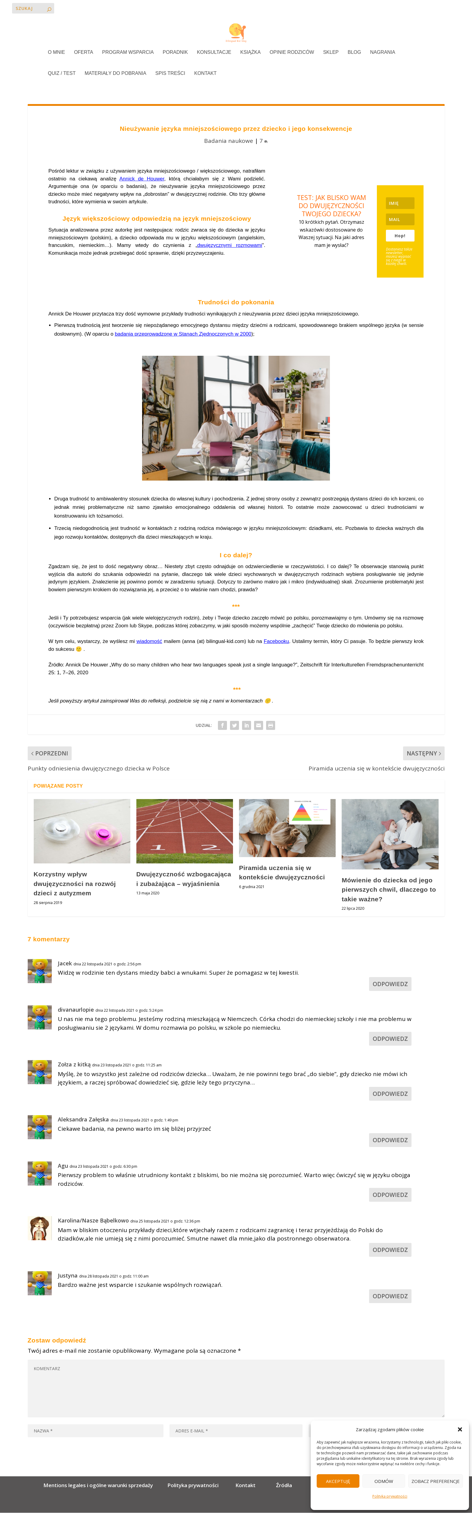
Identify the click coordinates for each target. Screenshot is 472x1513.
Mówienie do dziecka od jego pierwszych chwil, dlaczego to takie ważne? (389, 890)
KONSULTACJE (214, 53)
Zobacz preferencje (435, 1481)
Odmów (383, 1481)
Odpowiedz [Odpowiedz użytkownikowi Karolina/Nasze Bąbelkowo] (390, 1250)
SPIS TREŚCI (170, 74)
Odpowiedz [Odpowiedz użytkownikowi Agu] (390, 1195)
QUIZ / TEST (62, 74)
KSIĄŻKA (250, 53)
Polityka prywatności (389, 1496)
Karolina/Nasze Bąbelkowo (93, 1221)
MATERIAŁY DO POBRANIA (115, 74)
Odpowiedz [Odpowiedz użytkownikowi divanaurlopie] (390, 1039)
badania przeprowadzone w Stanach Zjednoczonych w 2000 (183, 334)
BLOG (354, 53)
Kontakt (245, 1485)
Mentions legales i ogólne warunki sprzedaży (99, 1485)
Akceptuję (338, 1481)
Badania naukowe (228, 141)
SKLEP (331, 53)
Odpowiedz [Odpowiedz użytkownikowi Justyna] (390, 1296)
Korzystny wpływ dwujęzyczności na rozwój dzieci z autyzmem (75, 884)
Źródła (283, 1485)
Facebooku (276, 642)
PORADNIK (175, 53)
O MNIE (56, 53)
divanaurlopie (76, 1009)
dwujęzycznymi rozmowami (229, 246)
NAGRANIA (382, 53)
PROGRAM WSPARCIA (128, 53)
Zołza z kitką (74, 1065)
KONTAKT (205, 74)
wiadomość (149, 642)
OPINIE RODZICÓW (292, 53)
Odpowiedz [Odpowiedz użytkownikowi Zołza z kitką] (390, 1094)
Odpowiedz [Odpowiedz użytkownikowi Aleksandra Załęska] (390, 1140)
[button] (460, 1429)
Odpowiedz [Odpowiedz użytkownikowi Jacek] (390, 984)
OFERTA (83, 53)
